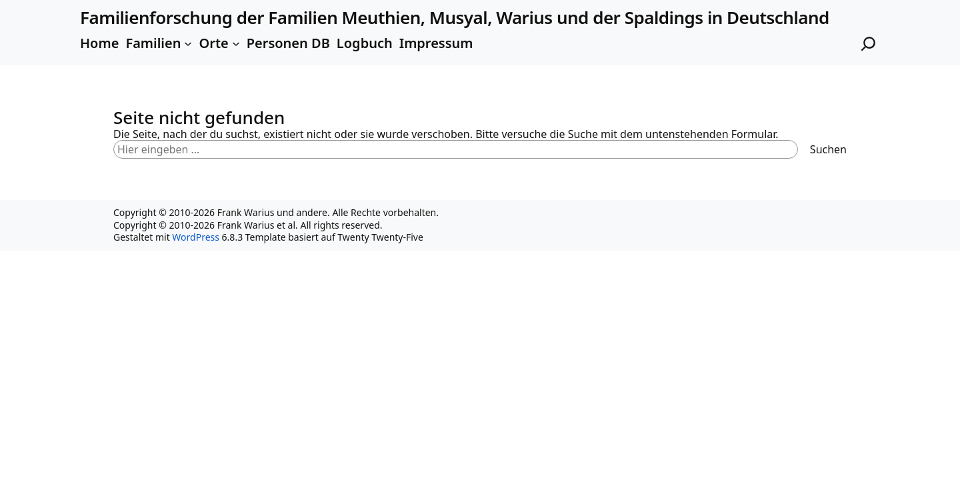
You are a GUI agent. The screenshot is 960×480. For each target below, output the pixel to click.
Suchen (828, 149)
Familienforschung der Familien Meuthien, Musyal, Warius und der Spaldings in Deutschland (454, 17)
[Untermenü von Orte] (236, 43)
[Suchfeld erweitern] (868, 43)
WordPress (195, 237)
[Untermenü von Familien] (188, 43)
